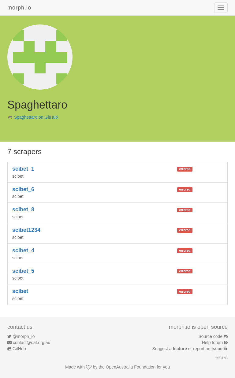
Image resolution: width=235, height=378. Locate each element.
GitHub (19, 348)
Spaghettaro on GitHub (36, 117)
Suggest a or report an (188, 348)
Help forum (212, 342)
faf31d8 (221, 358)
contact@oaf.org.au (31, 342)
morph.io (19, 8)
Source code (211, 336)
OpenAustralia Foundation (131, 367)
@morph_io (24, 336)
